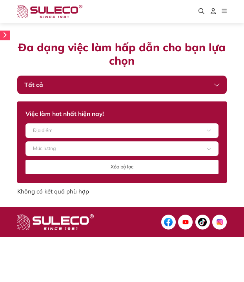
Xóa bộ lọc (122, 167)
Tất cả (33, 85)
